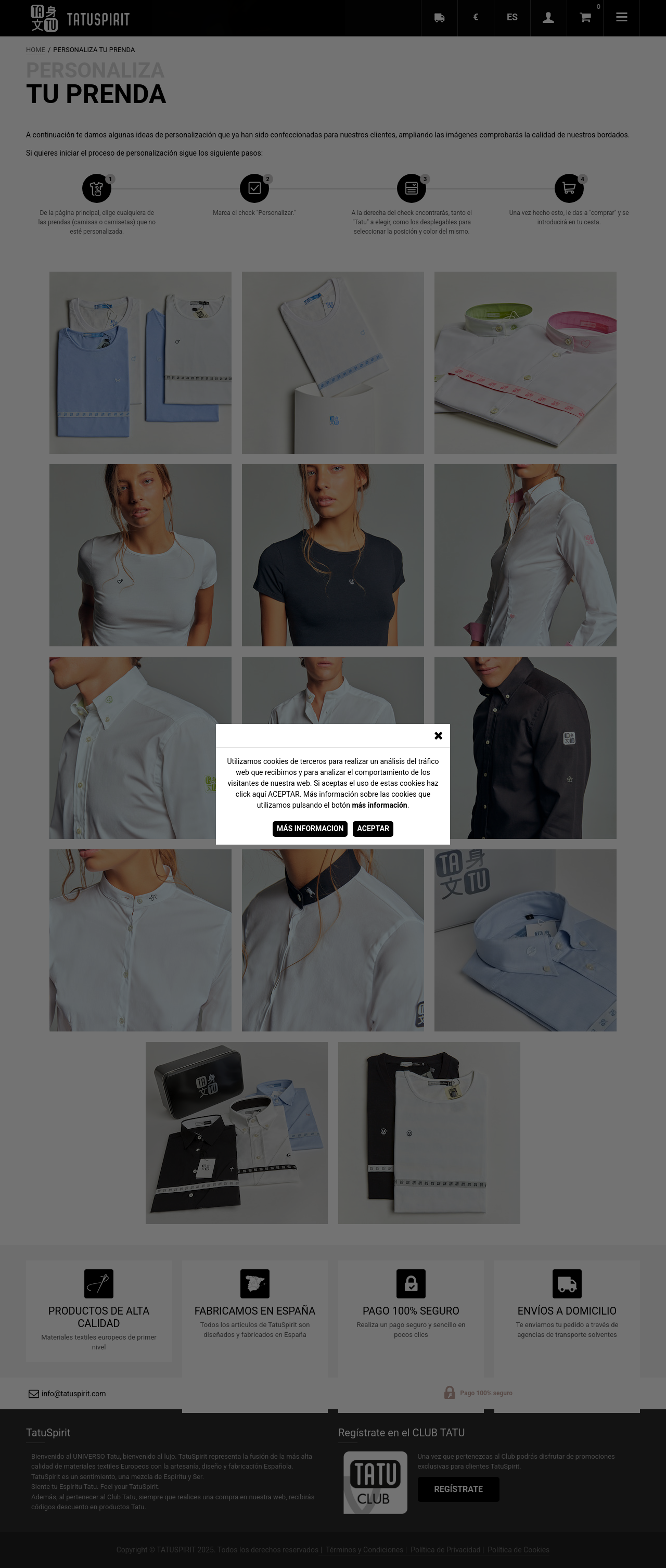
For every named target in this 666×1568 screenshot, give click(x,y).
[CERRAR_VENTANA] (438, 736)
